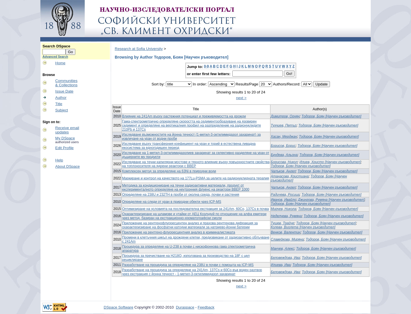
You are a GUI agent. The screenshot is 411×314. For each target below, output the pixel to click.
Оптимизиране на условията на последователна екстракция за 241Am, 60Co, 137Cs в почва (195, 209)
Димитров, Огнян (285, 116)
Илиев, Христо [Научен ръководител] (330, 162)
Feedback (206, 307)
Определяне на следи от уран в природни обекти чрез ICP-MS (171, 202)
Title (59, 104)
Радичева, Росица (285, 195)
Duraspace (185, 307)
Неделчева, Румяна (286, 216)
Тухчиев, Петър (284, 125)
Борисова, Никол (284, 162)
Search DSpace (56, 46)
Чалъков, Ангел (283, 171)
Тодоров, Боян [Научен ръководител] (331, 116)
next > (241, 98)
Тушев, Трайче (282, 223)
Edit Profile (64, 148)
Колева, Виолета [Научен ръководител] (303, 227)
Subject (61, 110)
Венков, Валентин (286, 232)
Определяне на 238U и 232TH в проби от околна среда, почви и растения (180, 195)
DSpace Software (118, 307)
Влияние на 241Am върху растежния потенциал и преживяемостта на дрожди (184, 116)
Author (61, 97)
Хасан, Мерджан (284, 137)
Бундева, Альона (284, 155)
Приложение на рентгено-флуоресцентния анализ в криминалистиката (178, 232)
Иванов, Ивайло (283, 200)
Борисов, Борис (283, 146)
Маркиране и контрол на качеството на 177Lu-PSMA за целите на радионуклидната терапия (195, 178)
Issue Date (64, 91)
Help (59, 160)
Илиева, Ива (281, 265)
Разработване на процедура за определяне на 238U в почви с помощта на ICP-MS (188, 265)
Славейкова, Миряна (287, 239)
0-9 (206, 66)
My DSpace (65, 138)
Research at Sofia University (139, 49)
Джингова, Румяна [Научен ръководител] (331, 200)
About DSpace (67, 166)
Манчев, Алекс (282, 249)
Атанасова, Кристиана (290, 176)
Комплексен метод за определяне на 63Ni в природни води (169, 171)
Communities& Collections (66, 83)
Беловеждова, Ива (285, 258)
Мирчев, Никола (283, 209)
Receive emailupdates (67, 130)
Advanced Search (55, 56)
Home (60, 63)
